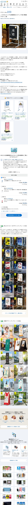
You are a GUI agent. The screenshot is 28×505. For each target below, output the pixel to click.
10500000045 (10, 188)
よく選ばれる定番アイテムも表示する (8, 211)
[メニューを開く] (27, 1)
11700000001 (10, 179)
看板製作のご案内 (14, 460)
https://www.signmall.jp (5, 93)
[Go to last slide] (2, 37)
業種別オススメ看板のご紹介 (13, 426)
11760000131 (10, 198)
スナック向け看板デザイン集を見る (13, 313)
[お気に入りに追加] (12, 119)
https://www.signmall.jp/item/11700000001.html (11, 82)
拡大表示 (14, 48)
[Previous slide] (2, 451)
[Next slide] (26, 37)
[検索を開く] (20, 1)
